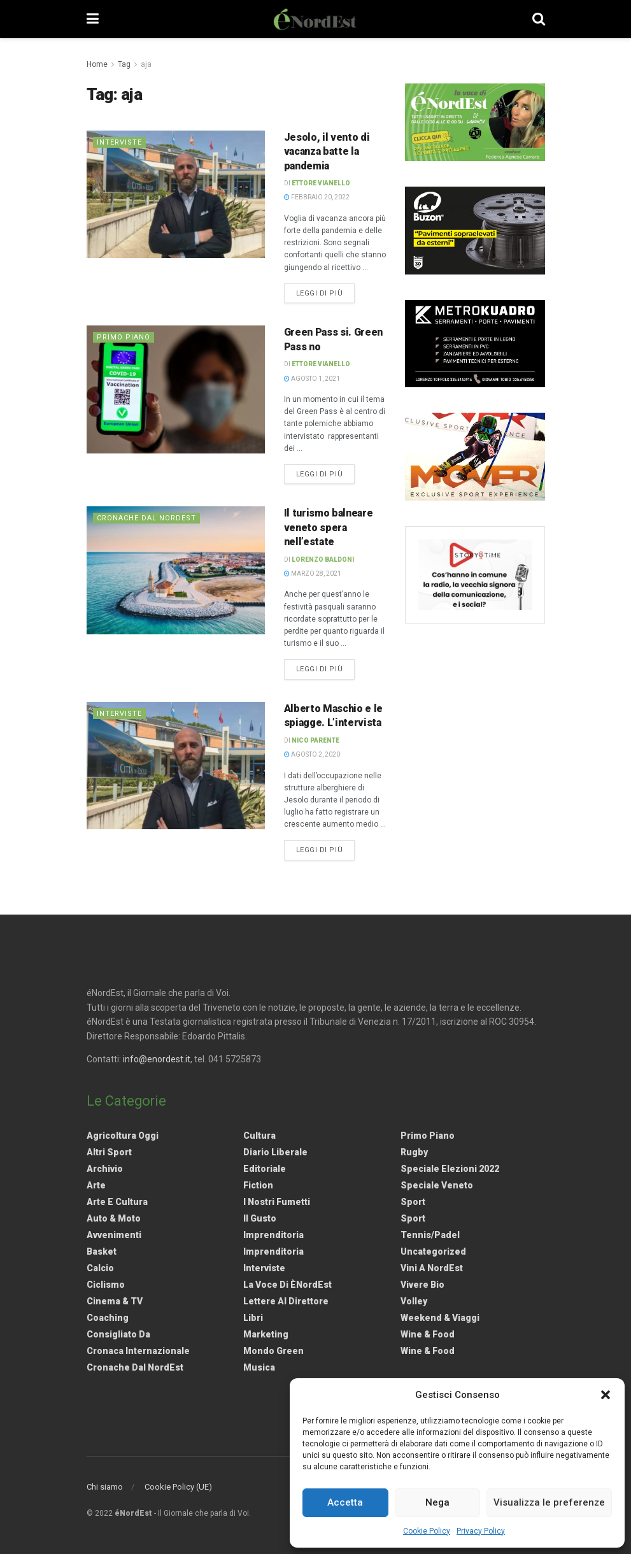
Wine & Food (428, 1334)
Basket (102, 1251)
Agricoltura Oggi (123, 1135)
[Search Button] (538, 19)
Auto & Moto (114, 1218)
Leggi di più (325, 292)
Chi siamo (105, 1487)
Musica (259, 1367)
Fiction (258, 1185)
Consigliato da (118, 1334)
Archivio (105, 1169)
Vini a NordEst (432, 1268)
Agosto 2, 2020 (312, 754)
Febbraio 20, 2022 (317, 197)
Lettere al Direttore (286, 1301)
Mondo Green (273, 1351)
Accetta (345, 1502)
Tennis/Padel (430, 1235)
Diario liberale (275, 1152)
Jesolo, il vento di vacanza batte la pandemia (327, 151)
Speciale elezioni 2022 (450, 1169)
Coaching (108, 1318)
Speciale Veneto (437, 1185)
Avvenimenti (114, 1235)
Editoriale (264, 1169)
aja (146, 64)
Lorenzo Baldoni (323, 559)
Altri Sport (109, 1152)
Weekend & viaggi (440, 1318)
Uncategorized (433, 1251)
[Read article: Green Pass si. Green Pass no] (176, 389)
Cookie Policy (426, 1531)
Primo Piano (123, 337)
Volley (414, 1301)
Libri (253, 1318)
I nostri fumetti (276, 1202)
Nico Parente (315, 740)
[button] (605, 1394)
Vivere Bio (422, 1285)
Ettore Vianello (321, 183)
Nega (437, 1502)
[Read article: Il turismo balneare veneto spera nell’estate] (176, 570)
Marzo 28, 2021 (312, 573)
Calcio (100, 1268)
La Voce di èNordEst (287, 1285)
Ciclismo (106, 1285)
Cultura (259, 1135)
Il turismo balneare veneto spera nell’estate (328, 527)
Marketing (265, 1334)
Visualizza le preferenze (549, 1502)
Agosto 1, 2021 (312, 378)
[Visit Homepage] (315, 19)
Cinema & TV (115, 1301)
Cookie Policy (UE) (178, 1487)
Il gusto (259, 1218)
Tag (124, 64)
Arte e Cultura (117, 1202)
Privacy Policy (481, 1531)
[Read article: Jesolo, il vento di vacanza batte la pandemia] (176, 194)
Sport (413, 1202)
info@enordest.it (156, 1059)
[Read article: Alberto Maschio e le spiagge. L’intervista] (176, 765)
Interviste (119, 142)
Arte (96, 1185)
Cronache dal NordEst (146, 518)
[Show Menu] (93, 19)
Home (97, 64)
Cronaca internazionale (138, 1351)
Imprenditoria (273, 1235)
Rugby (414, 1152)
